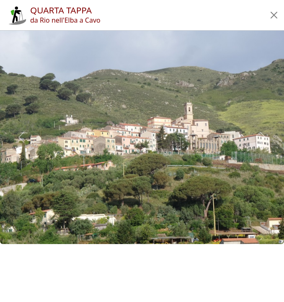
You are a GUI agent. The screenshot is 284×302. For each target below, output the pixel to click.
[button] (274, 15)
